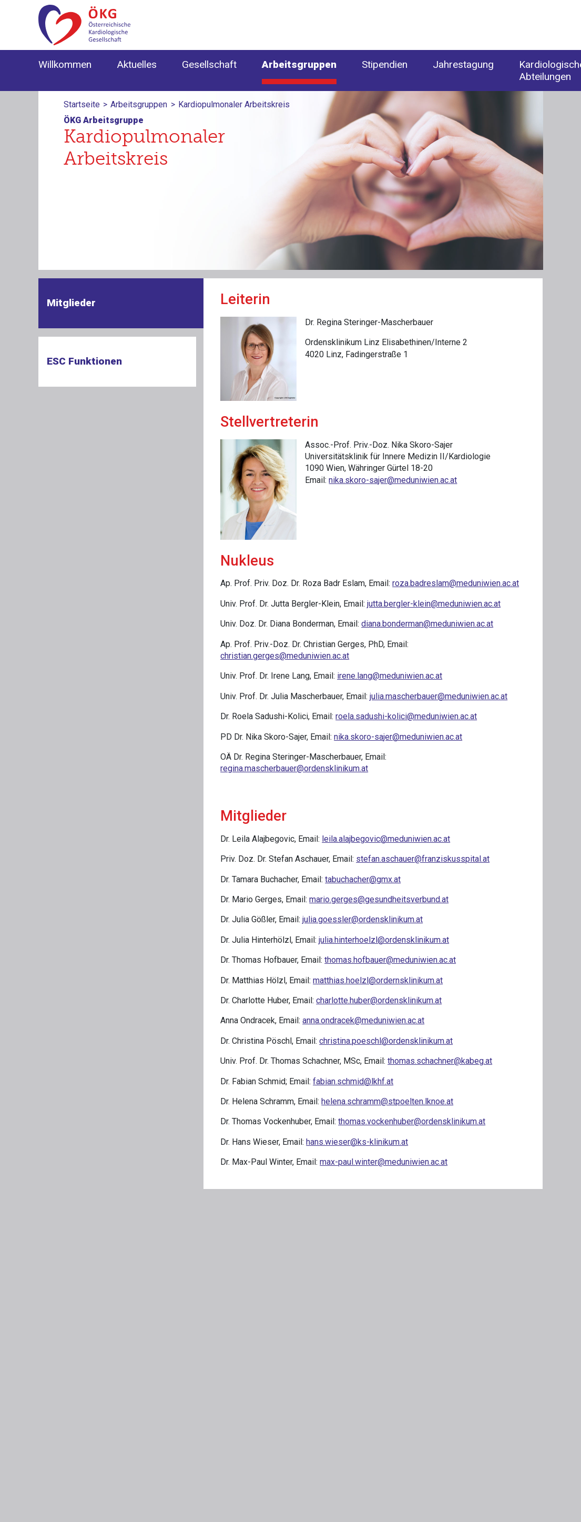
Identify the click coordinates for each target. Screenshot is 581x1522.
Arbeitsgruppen (138, 104)
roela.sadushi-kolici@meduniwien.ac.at (406, 716)
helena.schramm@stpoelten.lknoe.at (387, 1101)
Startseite (82, 104)
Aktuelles (137, 64)
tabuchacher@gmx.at (363, 879)
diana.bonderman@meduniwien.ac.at (427, 624)
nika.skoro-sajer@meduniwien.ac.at (393, 480)
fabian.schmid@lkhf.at (353, 1081)
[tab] (121, 303)
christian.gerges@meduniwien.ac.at (284, 656)
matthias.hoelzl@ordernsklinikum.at (378, 980)
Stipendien (384, 64)
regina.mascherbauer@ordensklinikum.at (294, 768)
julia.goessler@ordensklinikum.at (362, 919)
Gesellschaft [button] (209, 64)
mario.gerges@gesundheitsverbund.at (379, 899)
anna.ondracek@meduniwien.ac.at (363, 1020)
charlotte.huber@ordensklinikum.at (379, 1000)
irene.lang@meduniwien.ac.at (389, 676)
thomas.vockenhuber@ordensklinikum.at (411, 1121)
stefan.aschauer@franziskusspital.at (423, 859)
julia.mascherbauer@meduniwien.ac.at (438, 696)
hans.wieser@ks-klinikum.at (357, 1142)
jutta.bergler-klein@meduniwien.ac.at (434, 604)
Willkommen (64, 64)
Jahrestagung (463, 64)
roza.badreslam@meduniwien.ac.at (455, 583)
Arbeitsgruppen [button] (299, 64)
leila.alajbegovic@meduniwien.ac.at (386, 839)
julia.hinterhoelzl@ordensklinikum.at (384, 940)
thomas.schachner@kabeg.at (440, 1061)
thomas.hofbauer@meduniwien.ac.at (390, 960)
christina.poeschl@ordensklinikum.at (386, 1041)
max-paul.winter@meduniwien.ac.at (383, 1162)
